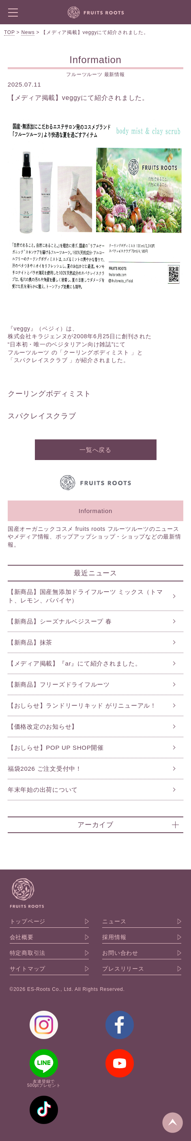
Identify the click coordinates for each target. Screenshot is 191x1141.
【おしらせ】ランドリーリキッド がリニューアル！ (82, 705)
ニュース (114, 921)
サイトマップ (28, 968)
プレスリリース (123, 968)
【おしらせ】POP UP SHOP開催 (56, 747)
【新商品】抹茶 (30, 642)
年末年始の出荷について (43, 789)
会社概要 (22, 937)
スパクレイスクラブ (43, 416)
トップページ (28, 921)
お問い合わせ (120, 953)
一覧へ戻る (95, 449)
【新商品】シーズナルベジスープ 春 (60, 621)
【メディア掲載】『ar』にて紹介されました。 (75, 663)
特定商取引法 (28, 953)
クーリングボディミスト (49, 394)
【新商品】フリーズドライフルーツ (59, 684)
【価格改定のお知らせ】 (43, 726)
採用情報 (114, 937)
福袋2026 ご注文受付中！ (45, 768)
